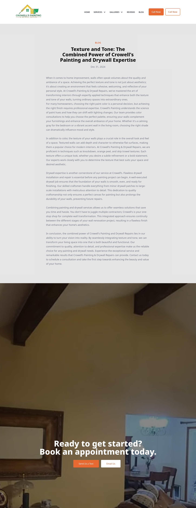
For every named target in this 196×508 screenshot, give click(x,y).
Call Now (156, 11)
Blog (141, 12)
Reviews (131, 12)
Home (87, 12)
